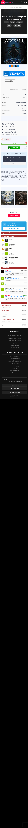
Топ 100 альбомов (15, 773)
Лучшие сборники (15, 774)
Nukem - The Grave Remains (8, 753)
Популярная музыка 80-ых (15, 771)
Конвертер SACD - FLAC (14, 789)
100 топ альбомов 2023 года (14, 769)
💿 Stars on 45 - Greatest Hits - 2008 (11, 713)
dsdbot (8, 139)
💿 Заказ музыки (8, 700)
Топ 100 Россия (14, 778)
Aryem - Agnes (5, 739)
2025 (12, 22)
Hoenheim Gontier (13, 686)
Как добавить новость (15, 785)
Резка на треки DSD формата (14, 790)
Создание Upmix (14, 797)
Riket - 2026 (4, 744)
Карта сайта (15, 818)
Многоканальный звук (15, 794)
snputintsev (7, 724)
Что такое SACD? (15, 796)
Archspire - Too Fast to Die (8, 748)
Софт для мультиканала (14, 801)
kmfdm (10, 682)
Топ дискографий (15, 776)
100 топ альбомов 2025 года (14, 766)
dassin (6, 699)
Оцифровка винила (14, 799)
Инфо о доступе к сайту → (12, 654)
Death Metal (17, 25)
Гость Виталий (8, 712)
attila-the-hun (12, 673)
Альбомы (20, 22)
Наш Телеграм (14, 814)
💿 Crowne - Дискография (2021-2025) (12, 707)
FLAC (7, 7)
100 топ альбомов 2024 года (14, 767)
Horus (10, 677)
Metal (9, 25)
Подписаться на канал (14, 657)
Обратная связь (15, 821)
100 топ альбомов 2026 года (14, 764)
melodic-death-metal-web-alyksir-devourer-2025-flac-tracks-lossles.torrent (13, 159)
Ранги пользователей (14, 787)
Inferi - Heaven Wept (6, 734)
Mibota (10, 669)
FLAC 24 (8, 2)
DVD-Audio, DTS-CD (14, 792)
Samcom (11, 691)
